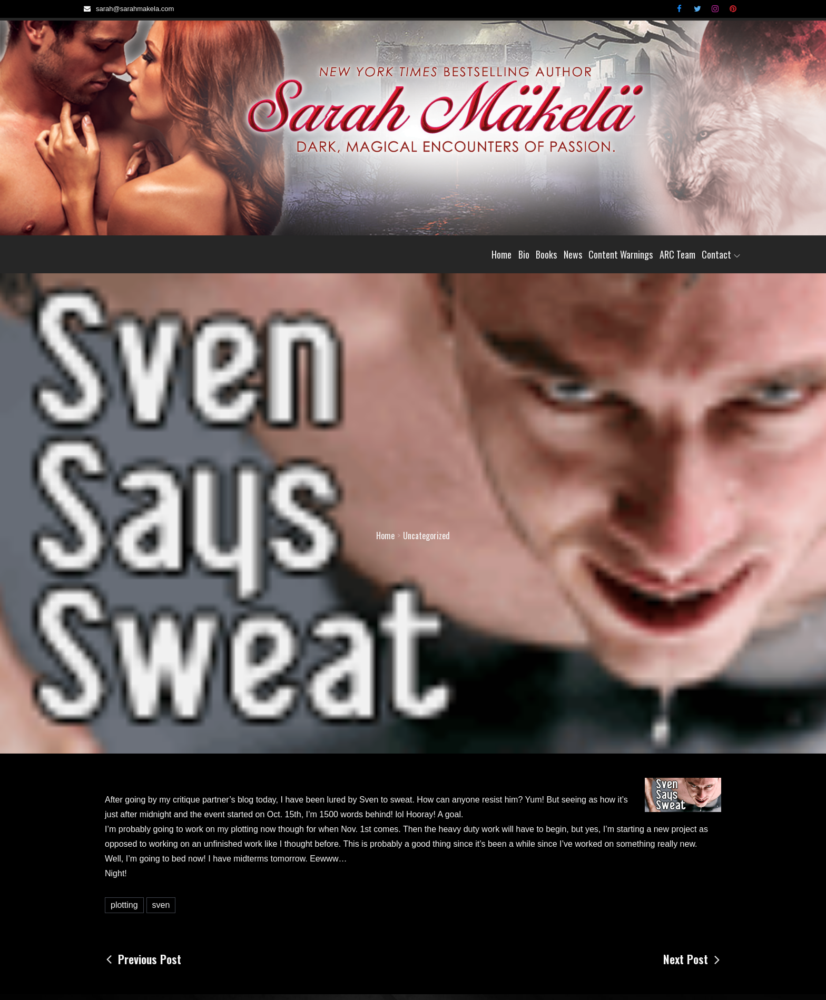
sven (161, 904)
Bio (523, 254)
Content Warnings (620, 254)
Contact (721, 254)
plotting (124, 904)
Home (501, 254)
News (573, 254)
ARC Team (677, 254)
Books (546, 254)
